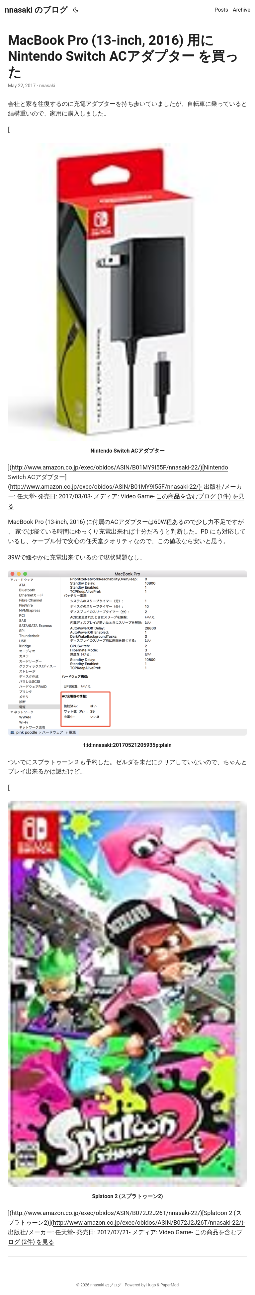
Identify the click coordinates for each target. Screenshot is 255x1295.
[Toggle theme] (76, 10)
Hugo (151, 1285)
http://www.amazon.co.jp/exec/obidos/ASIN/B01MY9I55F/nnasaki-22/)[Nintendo (120, 467)
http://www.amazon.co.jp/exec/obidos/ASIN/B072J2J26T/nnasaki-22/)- (149, 1222)
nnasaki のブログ (36, 10)
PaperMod (169, 1285)
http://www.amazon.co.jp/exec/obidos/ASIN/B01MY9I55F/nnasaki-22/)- (106, 486)
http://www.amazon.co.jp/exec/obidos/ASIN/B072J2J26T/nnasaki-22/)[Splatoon (119, 1212)
